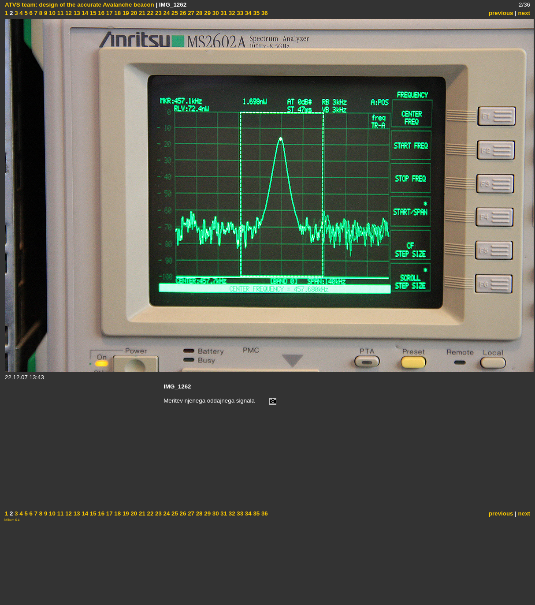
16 (101, 13)
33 (239, 13)
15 (92, 13)
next (524, 13)
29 (207, 13)
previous (501, 13)
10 (51, 13)
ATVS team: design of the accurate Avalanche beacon (79, 4)
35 (256, 13)
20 (133, 13)
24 (166, 13)
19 (125, 13)
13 (76, 13)
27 (190, 13)
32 (231, 13)
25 (174, 13)
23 (157, 13)
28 (198, 13)
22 (149, 13)
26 (182, 13)
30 (215, 13)
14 (84, 13)
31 (223, 13)
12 (67, 13)
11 (60, 13)
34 (247, 13)
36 (264, 13)
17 (108, 13)
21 (141, 13)
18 (117, 13)
